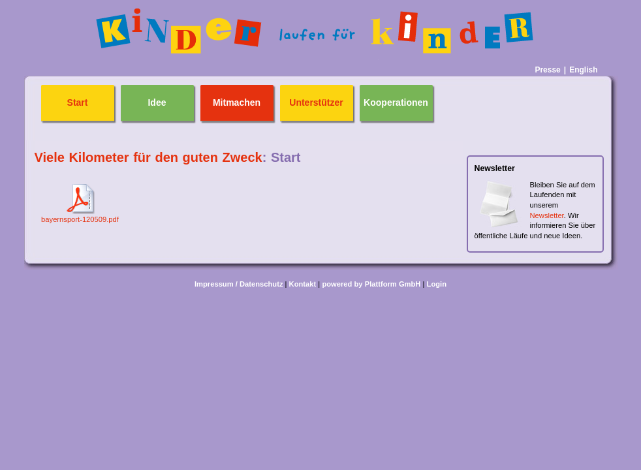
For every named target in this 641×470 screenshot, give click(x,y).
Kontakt (303, 284)
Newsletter (547, 215)
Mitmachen (236, 103)
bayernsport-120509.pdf (80, 219)
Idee (157, 103)
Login (436, 284)
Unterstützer (316, 103)
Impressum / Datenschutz (239, 284)
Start (77, 103)
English (583, 69)
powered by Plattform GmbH (371, 284)
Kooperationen (396, 103)
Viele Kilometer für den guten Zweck (148, 157)
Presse (547, 69)
